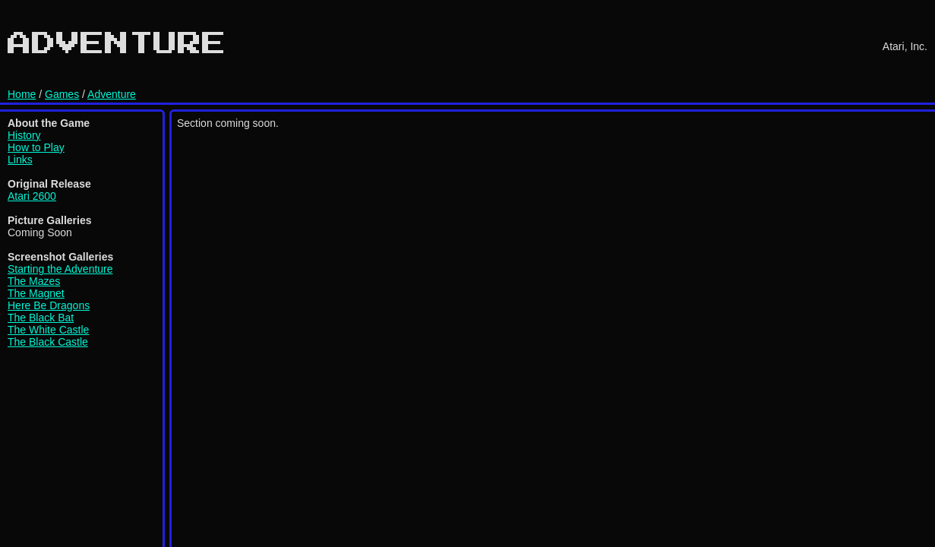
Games (62, 94)
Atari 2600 (32, 196)
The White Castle (48, 330)
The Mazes (34, 281)
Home (22, 94)
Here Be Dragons (49, 305)
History (24, 135)
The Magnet (36, 293)
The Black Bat (41, 317)
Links (20, 159)
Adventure (111, 94)
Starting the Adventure (60, 269)
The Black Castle (48, 342)
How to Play (36, 147)
